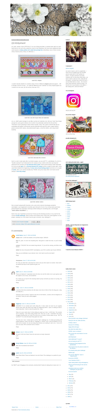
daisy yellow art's (25, 50)
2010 (69, 388)
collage (22, 224)
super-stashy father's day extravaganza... (79, 362)
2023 (69, 278)
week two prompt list (37, 50)
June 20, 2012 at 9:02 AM (25, 353)
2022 (69, 280)
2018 (69, 288)
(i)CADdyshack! (72, 337)
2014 (69, 297)
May (70, 374)
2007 (69, 394)
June (70, 316)
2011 (69, 385)
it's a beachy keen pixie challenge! (77, 350)
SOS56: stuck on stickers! (75, 331)
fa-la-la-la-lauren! (73, 371)
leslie (68, 220)
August (71, 312)
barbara (69, 205)
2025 (69, 273)
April (70, 376)
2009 (69, 390)
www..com (72, 406)
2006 (69, 396)
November (71, 305)
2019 (69, 286)
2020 (69, 284)
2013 (69, 299)
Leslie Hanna (19, 235)
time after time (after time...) (75, 329)
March (70, 378)
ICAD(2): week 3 (73, 322)
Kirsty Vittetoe (19, 343)
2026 (69, 271)
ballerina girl (72, 352)
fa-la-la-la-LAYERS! (73, 358)
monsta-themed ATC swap (34, 166)
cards (14, 169)
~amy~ (17, 287)
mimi (68, 218)
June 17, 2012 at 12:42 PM (28, 303)
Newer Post (15, 407)
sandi (17, 353)
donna (68, 215)
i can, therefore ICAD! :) (74, 360)
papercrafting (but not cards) (33, 224)
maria (68, 216)
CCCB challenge (20, 215)
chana (68, 207)
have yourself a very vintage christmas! (78, 318)
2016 (69, 293)
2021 (69, 282)
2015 (69, 295)
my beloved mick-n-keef (33, 164)
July (70, 314)
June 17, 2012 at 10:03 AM (25, 271)
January (71, 383)
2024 (69, 275)
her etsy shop (21, 171)
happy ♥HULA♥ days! (74, 327)
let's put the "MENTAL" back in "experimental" (76, 355)
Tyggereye (18, 303)
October (71, 308)
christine (69, 209)
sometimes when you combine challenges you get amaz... (76, 369)
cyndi (68, 211)
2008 (69, 392)
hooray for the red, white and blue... (77, 320)
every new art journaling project (40, 168)
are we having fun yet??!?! (75, 341)
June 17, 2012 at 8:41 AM (29, 260)
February (71, 381)
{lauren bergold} (70, 68)
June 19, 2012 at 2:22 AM (30, 343)
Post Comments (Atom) (24, 410)
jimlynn (18, 332)
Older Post (58, 407)
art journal (18, 224)
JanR (17, 271)
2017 (69, 291)
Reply (17, 255)
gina (22, 166)
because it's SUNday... (74, 325)
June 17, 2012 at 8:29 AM (29, 235)
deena (68, 213)
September (72, 310)
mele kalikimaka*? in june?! (75, 339)
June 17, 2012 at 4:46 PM (26, 332)
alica (68, 203)
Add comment (15, 361)
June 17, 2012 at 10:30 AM (26, 287)
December (71, 303)
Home (37, 407)
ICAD (25, 224)
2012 (69, 301)
